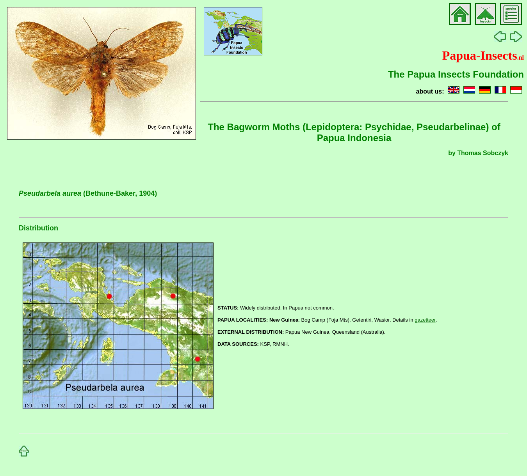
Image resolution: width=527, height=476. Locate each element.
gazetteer (425, 320)
